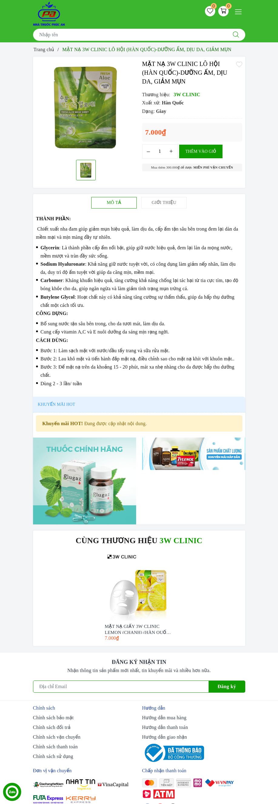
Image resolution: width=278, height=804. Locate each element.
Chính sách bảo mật (53, 717)
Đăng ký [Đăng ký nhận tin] (227, 686)
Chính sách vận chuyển (57, 737)
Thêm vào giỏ (201, 151)
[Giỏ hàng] (223, 11)
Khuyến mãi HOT (56, 404)
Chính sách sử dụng (53, 756)
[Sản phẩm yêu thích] (210, 11)
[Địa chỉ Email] (121, 687)
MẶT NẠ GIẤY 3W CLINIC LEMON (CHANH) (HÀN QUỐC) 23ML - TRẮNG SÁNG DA (138, 629)
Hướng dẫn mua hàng (164, 717)
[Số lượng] (160, 151)
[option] (86, 107)
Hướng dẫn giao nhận (164, 737)
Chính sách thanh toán (55, 746)
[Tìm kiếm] (235, 35)
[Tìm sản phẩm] (130, 35)
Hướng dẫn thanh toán (165, 727)
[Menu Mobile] (240, 11)
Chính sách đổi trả (52, 727)
